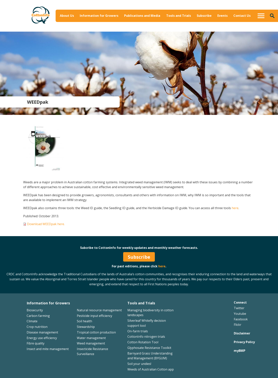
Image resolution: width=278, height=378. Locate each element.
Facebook (241, 319)
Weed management (91, 343)
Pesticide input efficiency (94, 316)
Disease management (42, 332)
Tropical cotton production (96, 332)
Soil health (84, 321)
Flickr (237, 324)
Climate (32, 321)
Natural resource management (99, 310)
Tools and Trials (178, 15)
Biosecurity (35, 310)
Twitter (239, 308)
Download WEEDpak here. (46, 224)
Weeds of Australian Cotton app (150, 369)
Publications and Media (142, 15)
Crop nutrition (37, 327)
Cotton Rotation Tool (142, 342)
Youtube (240, 313)
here (235, 208)
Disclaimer (242, 333)
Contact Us (242, 15)
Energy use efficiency (42, 338)
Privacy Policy (244, 342)
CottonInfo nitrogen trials (146, 336)
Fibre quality (35, 343)
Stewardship (86, 327)
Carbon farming (38, 316)
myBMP (239, 351)
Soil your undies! (139, 364)
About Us (67, 15)
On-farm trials (137, 331)
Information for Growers (99, 15)
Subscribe (204, 15)
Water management (91, 338)
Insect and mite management (48, 349)
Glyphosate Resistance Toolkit (149, 348)
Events (222, 15)
